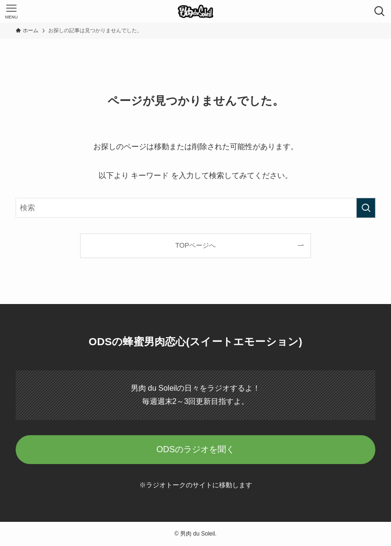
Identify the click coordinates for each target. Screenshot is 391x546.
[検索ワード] (195, 208)
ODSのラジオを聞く (195, 449)
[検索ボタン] (379, 11)
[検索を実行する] (365, 208)
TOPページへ (195, 245)
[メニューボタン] (11, 11)
